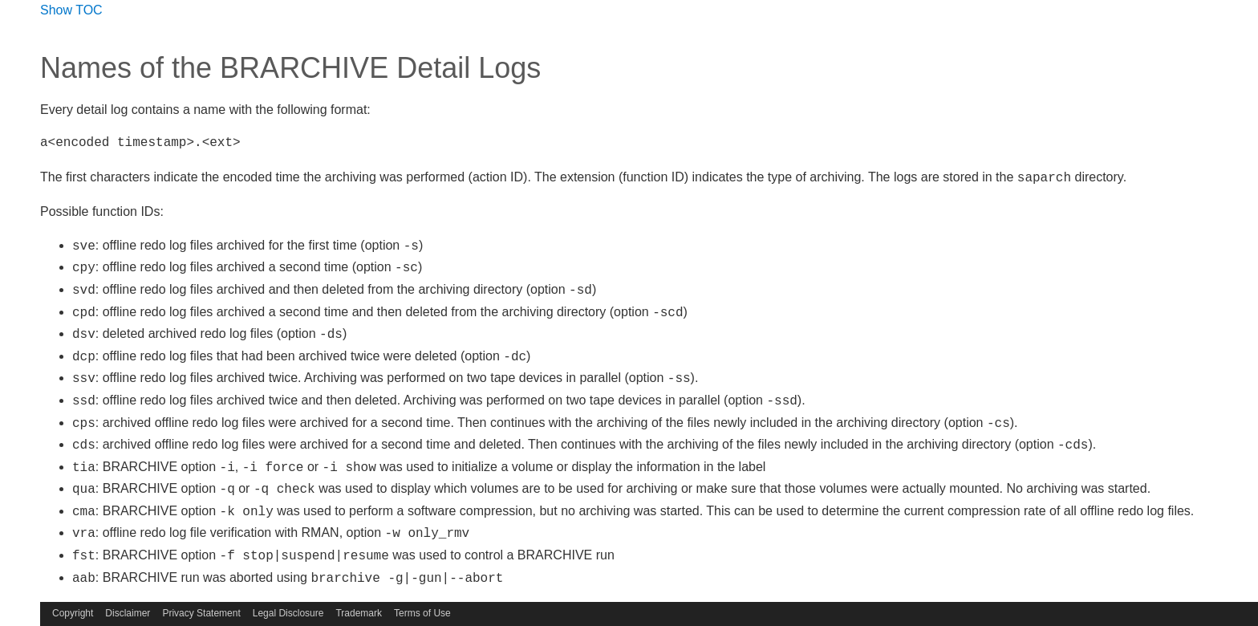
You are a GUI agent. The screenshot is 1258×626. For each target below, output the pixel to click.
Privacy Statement (201, 613)
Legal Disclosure (288, 613)
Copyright (72, 613)
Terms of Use (422, 613)
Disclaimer (127, 613)
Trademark (358, 613)
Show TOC (71, 10)
